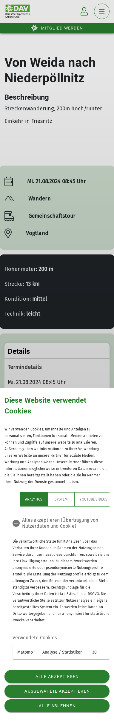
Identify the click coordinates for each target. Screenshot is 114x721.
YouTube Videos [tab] (78, 499)
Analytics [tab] (18, 499)
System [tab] (45, 499)
